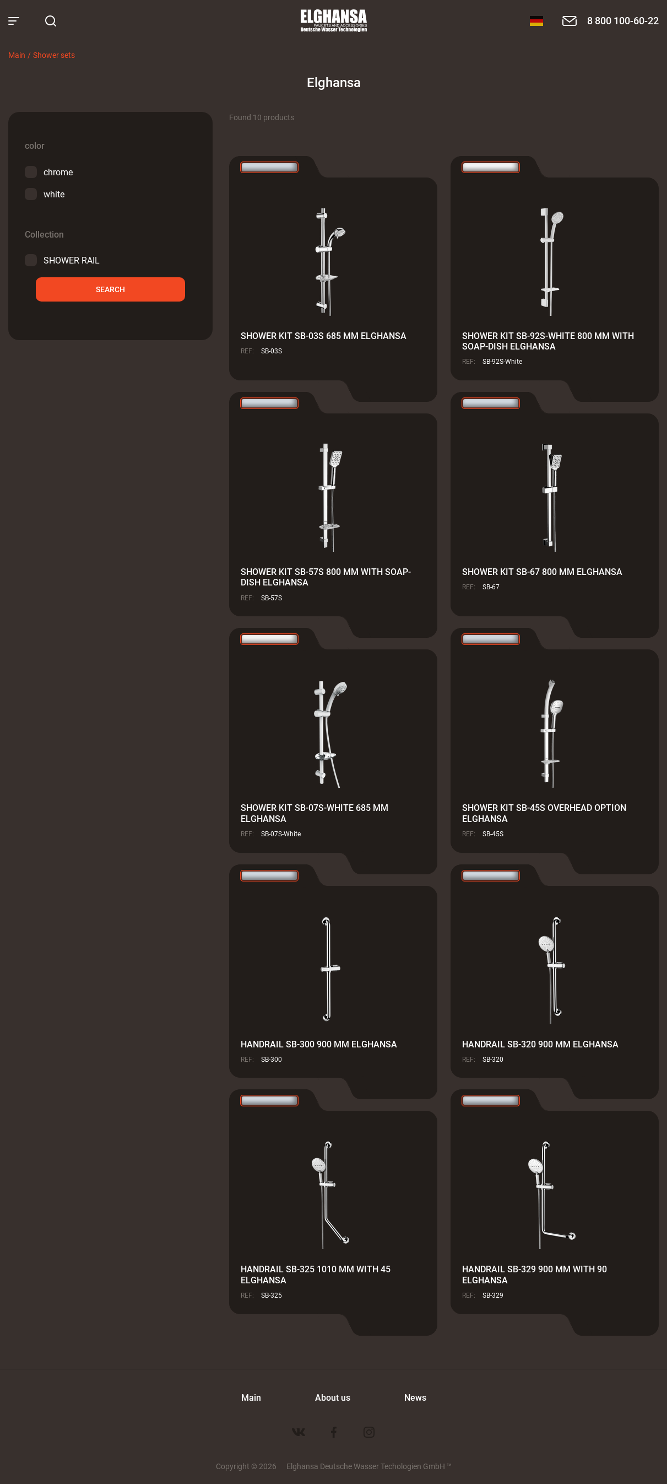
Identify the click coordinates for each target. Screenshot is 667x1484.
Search (110, 289)
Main (16, 55)
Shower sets (54, 55)
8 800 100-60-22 (623, 20)
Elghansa (334, 21)
